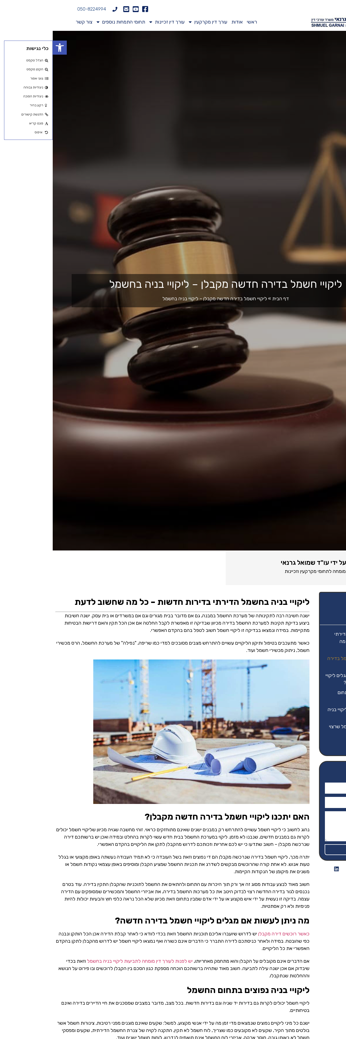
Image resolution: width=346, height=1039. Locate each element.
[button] (7, 48)
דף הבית (227, 299)
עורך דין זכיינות (114, 22)
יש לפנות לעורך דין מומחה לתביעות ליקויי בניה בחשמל (87, 961)
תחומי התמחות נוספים (68, 22)
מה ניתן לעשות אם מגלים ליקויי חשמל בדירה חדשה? (303, 679)
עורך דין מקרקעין (155, 22)
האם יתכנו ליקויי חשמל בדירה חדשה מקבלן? (304, 662)
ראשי (199, 22)
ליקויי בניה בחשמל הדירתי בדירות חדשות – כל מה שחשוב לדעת (307, 641)
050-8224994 (39, 9)
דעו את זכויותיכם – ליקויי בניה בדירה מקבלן (304, 713)
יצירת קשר (322, 744)
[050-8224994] (62, 9)
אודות (184, 22)
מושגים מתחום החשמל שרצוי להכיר (304, 730)
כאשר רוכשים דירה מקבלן (231, 934)
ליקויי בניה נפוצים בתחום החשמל (309, 696)
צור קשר (31, 22)
